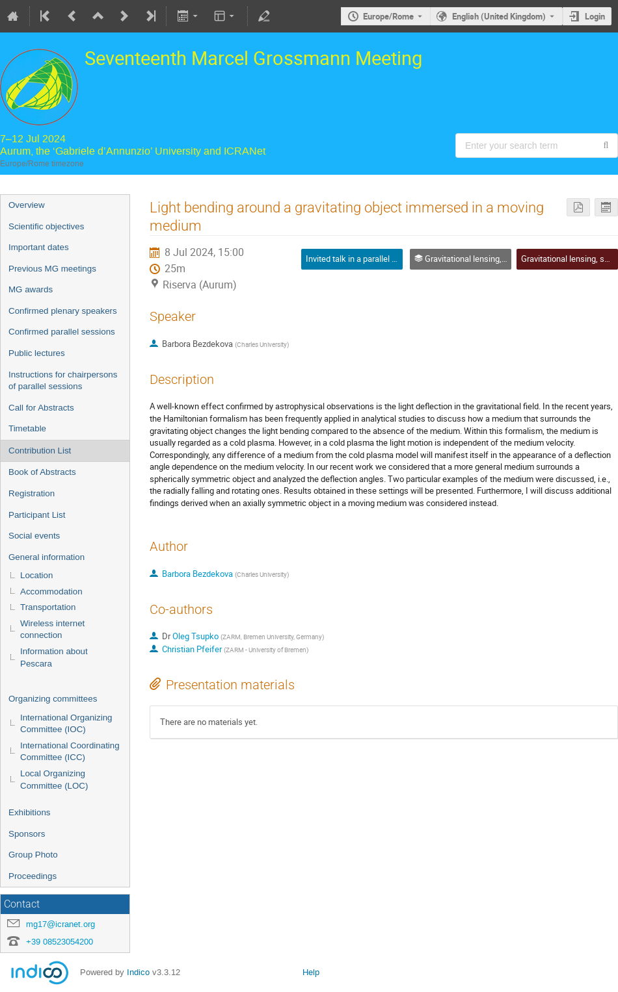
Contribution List (39, 450)
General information (46, 557)
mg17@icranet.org (60, 924)
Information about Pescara (54, 657)
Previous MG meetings (52, 268)
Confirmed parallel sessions (61, 332)
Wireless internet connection (52, 629)
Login (595, 16)
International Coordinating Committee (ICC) (70, 752)
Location (36, 575)
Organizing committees (52, 699)
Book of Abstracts (42, 472)
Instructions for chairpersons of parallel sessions (62, 381)
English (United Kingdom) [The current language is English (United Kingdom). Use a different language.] (499, 16)
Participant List (36, 515)
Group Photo (33, 854)
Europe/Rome (388, 16)
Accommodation (51, 591)
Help (310, 972)
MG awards (30, 289)
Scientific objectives (46, 226)
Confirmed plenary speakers (62, 311)
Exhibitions (29, 812)
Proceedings (32, 876)
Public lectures (36, 353)
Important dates (38, 247)
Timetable (27, 428)
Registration (31, 493)
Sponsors (26, 834)
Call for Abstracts (41, 408)
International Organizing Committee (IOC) (66, 724)
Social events (34, 536)
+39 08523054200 (59, 941)
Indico (138, 972)
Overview (26, 205)
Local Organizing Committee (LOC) (54, 780)
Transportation (47, 607)
